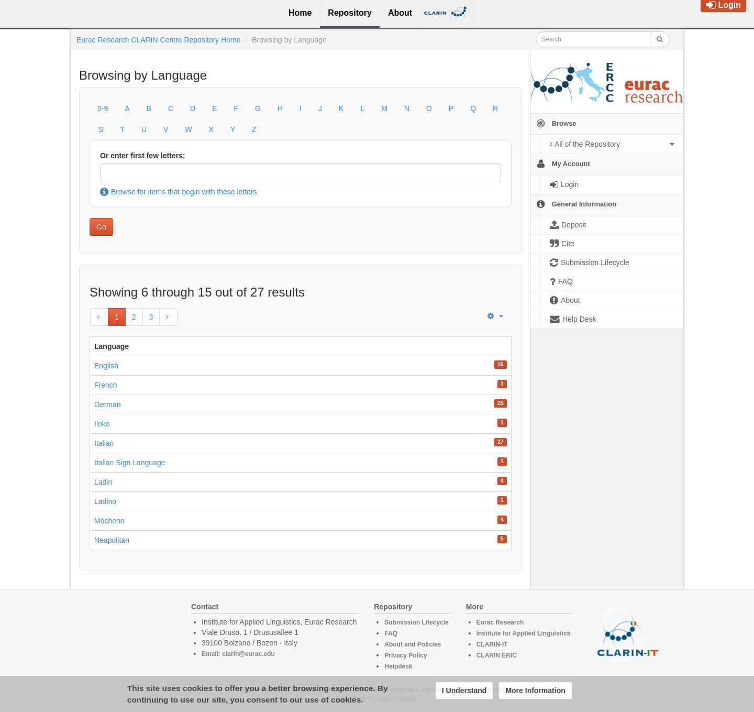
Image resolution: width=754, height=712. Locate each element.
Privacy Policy (405, 655)
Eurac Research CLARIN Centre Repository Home (158, 40)
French (105, 385)
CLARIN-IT (492, 644)
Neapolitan (111, 540)
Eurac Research (500, 622)
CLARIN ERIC (496, 655)
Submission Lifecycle (416, 622)
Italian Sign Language (129, 462)
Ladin (103, 482)
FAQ (390, 633)
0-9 (102, 108)
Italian (104, 443)
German (107, 404)
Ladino (105, 501)
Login (723, 5)
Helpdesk (398, 666)
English (106, 366)
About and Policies (412, 644)
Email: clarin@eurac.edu (238, 654)
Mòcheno (109, 521)
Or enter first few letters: (142, 155)
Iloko (102, 424)
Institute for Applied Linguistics (523, 633)
